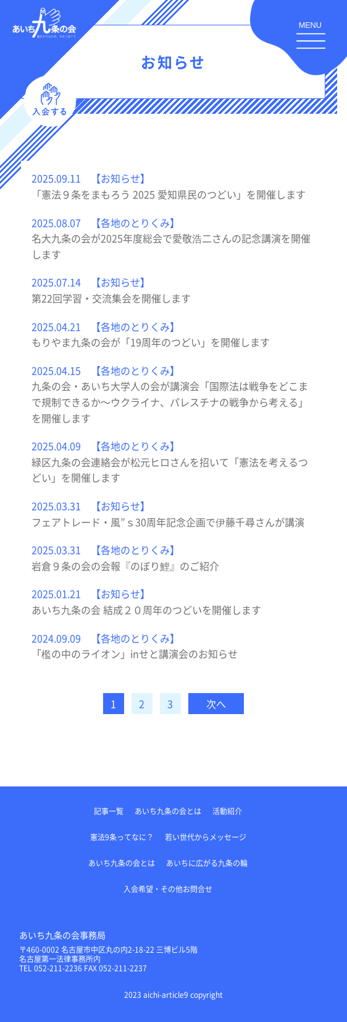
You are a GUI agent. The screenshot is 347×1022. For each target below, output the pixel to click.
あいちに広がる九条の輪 (207, 863)
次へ (216, 703)
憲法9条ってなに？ (122, 837)
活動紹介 (227, 811)
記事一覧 (108, 811)
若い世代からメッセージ (205, 837)
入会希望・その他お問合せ (167, 889)
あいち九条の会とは (168, 811)
